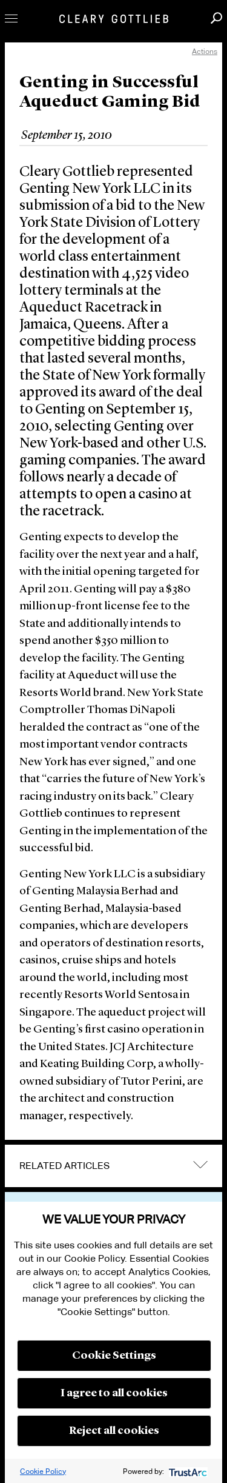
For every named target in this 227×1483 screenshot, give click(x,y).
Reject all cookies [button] (114, 1430)
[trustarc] (186, 1471)
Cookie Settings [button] (114, 1355)
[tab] (113, 1166)
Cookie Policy (43, 1471)
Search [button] (216, 18)
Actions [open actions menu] (204, 51)
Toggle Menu (11, 18)
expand (200, 1165)
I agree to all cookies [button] (114, 1393)
